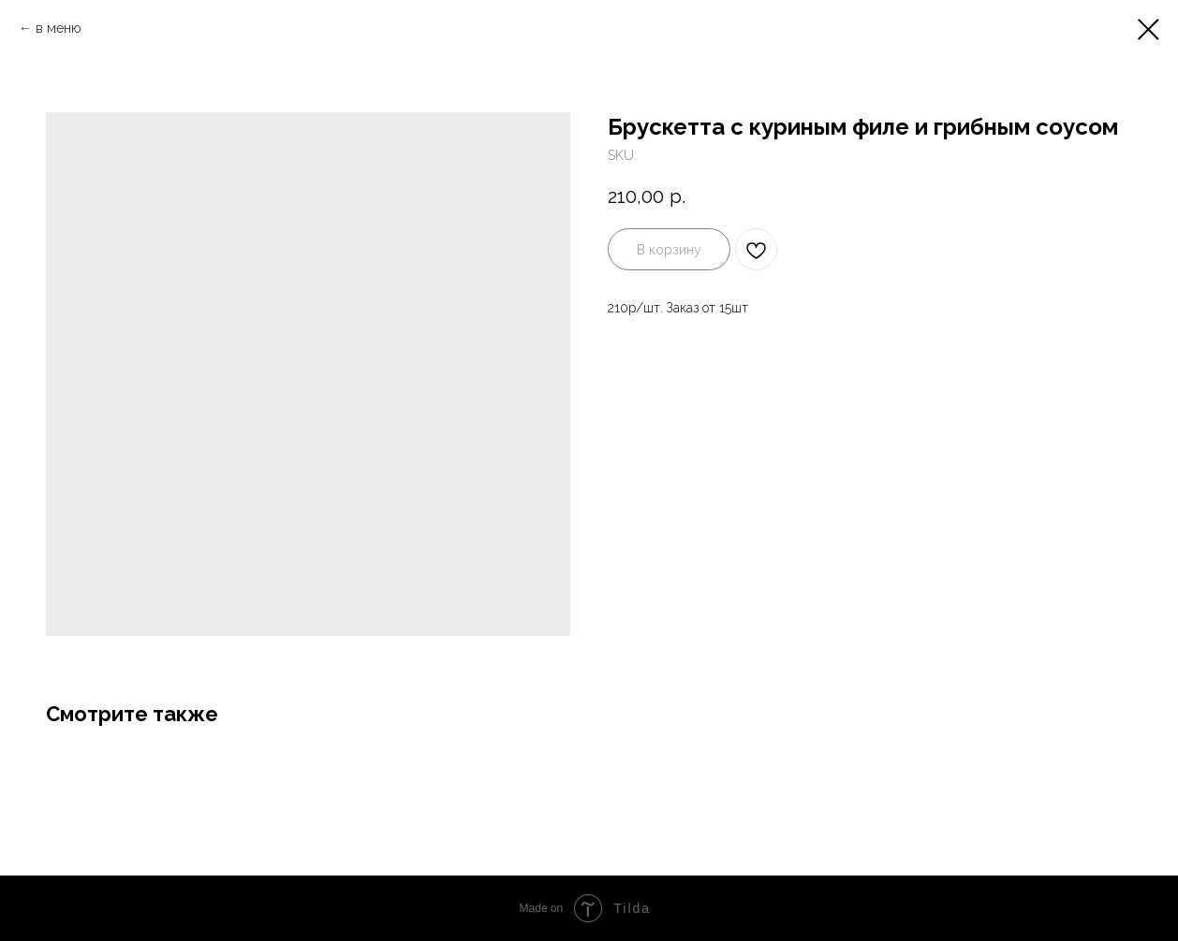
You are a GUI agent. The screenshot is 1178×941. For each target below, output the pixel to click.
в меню (60, 28)
